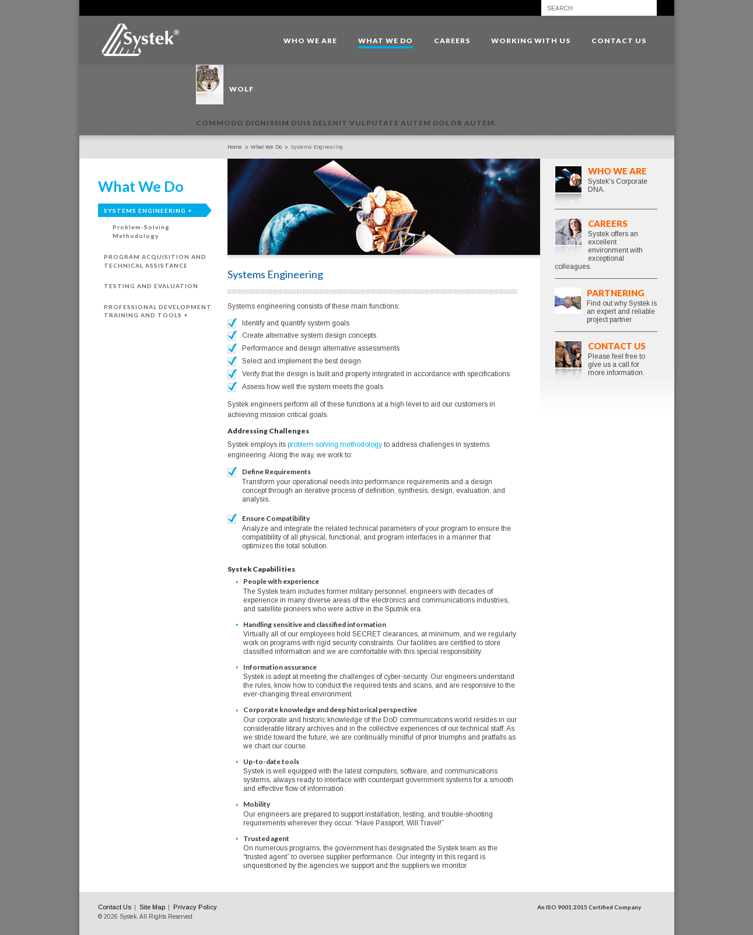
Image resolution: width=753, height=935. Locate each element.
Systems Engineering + (148, 210)
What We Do (266, 147)
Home (234, 147)
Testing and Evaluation (151, 285)
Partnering (616, 293)
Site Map (152, 907)
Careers (608, 223)
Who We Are (617, 171)
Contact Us (617, 346)
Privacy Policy (195, 907)
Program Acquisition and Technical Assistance (155, 261)
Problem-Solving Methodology (141, 231)
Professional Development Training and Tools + (158, 311)
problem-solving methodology (335, 444)
